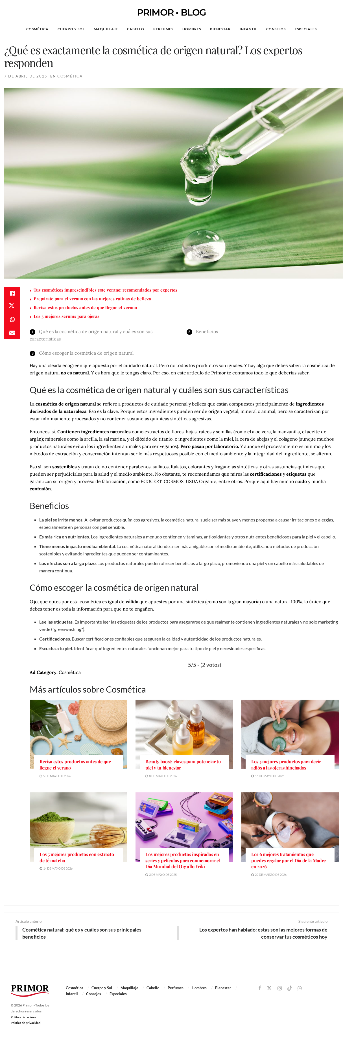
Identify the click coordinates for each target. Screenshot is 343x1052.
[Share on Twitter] (12, 307)
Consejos (276, 29)
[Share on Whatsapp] (12, 321)
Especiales (306, 29)
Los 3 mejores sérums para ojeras (66, 316)
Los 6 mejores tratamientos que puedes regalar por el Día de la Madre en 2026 (288, 860)
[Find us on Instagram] (280, 989)
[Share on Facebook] (12, 294)
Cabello (135, 29)
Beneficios (207, 331)
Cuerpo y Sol (71, 29)
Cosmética (37, 29)
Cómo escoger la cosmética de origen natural (86, 353)
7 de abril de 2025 (25, 76)
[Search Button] (330, 29)
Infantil (248, 29)
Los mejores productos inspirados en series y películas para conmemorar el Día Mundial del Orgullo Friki (182, 860)
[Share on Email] (12, 334)
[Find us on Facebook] (259, 989)
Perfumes (163, 29)
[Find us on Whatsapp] (300, 989)
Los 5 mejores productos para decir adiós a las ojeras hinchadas (286, 764)
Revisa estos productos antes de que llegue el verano (85, 307)
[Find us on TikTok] (289, 988)
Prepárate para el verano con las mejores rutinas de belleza (92, 298)
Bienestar (220, 29)
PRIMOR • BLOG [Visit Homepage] (171, 12)
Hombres (191, 29)
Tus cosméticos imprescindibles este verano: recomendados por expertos (105, 290)
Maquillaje (106, 29)
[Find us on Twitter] (269, 988)
